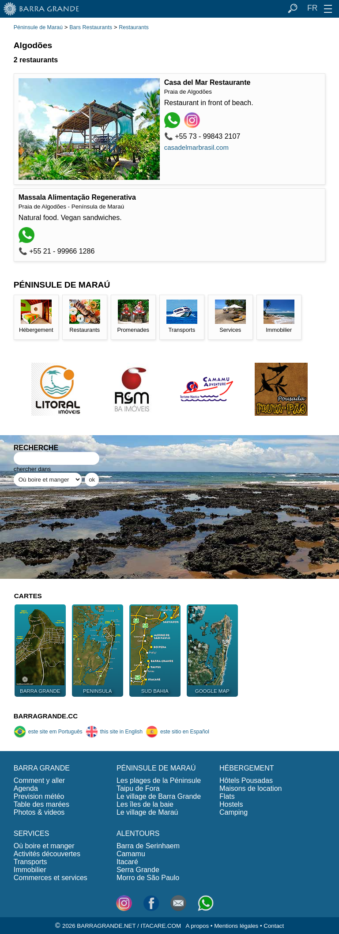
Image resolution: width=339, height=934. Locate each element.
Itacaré (127, 862)
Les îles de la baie (145, 804)
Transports (30, 862)
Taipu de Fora (138, 788)
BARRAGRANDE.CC (46, 716)
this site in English (114, 732)
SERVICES (31, 833)
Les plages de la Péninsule (159, 780)
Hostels (231, 804)
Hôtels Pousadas (246, 780)
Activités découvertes (47, 854)
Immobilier (30, 869)
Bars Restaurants (90, 27)
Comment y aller (39, 780)
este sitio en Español (177, 732)
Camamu (131, 854)
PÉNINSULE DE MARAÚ (156, 768)
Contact (274, 926)
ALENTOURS (138, 833)
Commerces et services (50, 877)
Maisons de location (250, 788)
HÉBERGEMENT (246, 768)
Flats (227, 796)
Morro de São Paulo (148, 877)
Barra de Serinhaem (148, 846)
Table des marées (41, 804)
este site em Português (48, 732)
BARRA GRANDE (42, 768)
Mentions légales (236, 926)
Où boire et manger (44, 846)
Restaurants (133, 27)
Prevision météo (39, 796)
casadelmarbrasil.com (196, 147)
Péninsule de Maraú (38, 27)
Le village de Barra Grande (159, 796)
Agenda (26, 788)
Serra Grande (138, 869)
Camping (233, 812)
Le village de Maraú (147, 812)
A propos (197, 926)
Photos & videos (39, 812)
